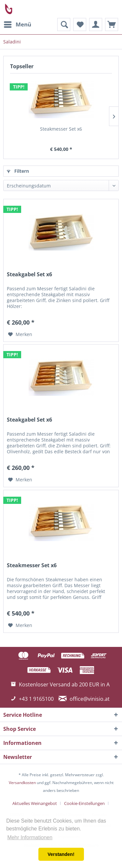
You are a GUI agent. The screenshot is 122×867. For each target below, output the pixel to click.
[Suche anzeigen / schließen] (63, 24)
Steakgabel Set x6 (29, 274)
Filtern (18, 171)
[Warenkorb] (111, 24)
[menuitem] (17, 24)
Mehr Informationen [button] (29, 837)
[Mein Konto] (95, 24)
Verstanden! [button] (60, 854)
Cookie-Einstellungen (84, 803)
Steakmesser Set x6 (61, 129)
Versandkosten (22, 782)
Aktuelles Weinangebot (34, 803)
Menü (17, 23)
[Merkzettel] (79, 24)
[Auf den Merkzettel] (20, 334)
